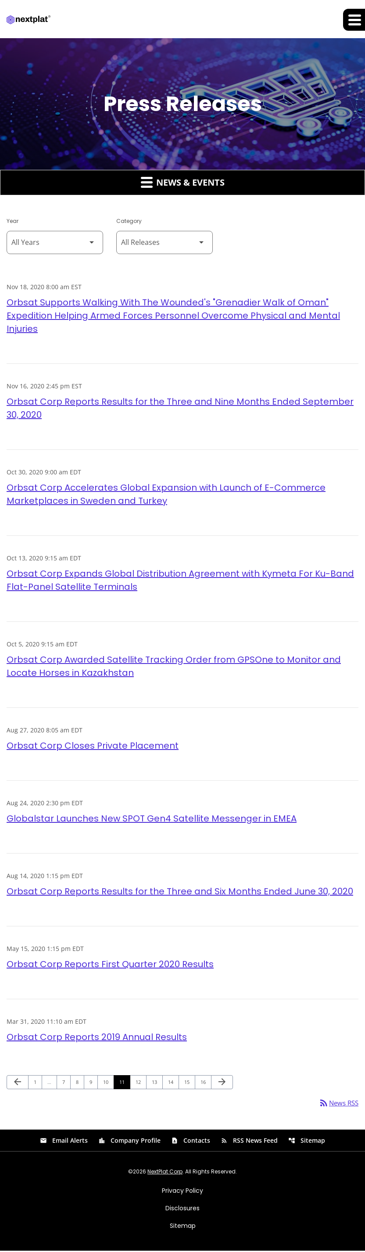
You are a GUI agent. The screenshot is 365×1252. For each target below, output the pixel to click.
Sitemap (306, 1141)
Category (129, 221)
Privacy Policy (182, 1192)
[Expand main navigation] (354, 20)
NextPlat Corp (164, 1173)
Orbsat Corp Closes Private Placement (93, 746)
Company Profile (129, 1141)
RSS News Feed (249, 1141)
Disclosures (182, 1209)
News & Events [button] (183, 182)
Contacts (190, 1141)
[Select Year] (55, 243)
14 (173, 1082)
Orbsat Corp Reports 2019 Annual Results (97, 1037)
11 (124, 1082)
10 (108, 1082)
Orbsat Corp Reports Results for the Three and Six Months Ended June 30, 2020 (180, 892)
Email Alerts (64, 1141)
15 (189, 1082)
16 (205, 1082)
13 (156, 1082)
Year (12, 221)
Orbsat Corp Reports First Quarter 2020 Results (110, 964)
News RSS (337, 1104)
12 (140, 1082)
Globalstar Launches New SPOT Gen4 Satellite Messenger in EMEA (152, 819)
